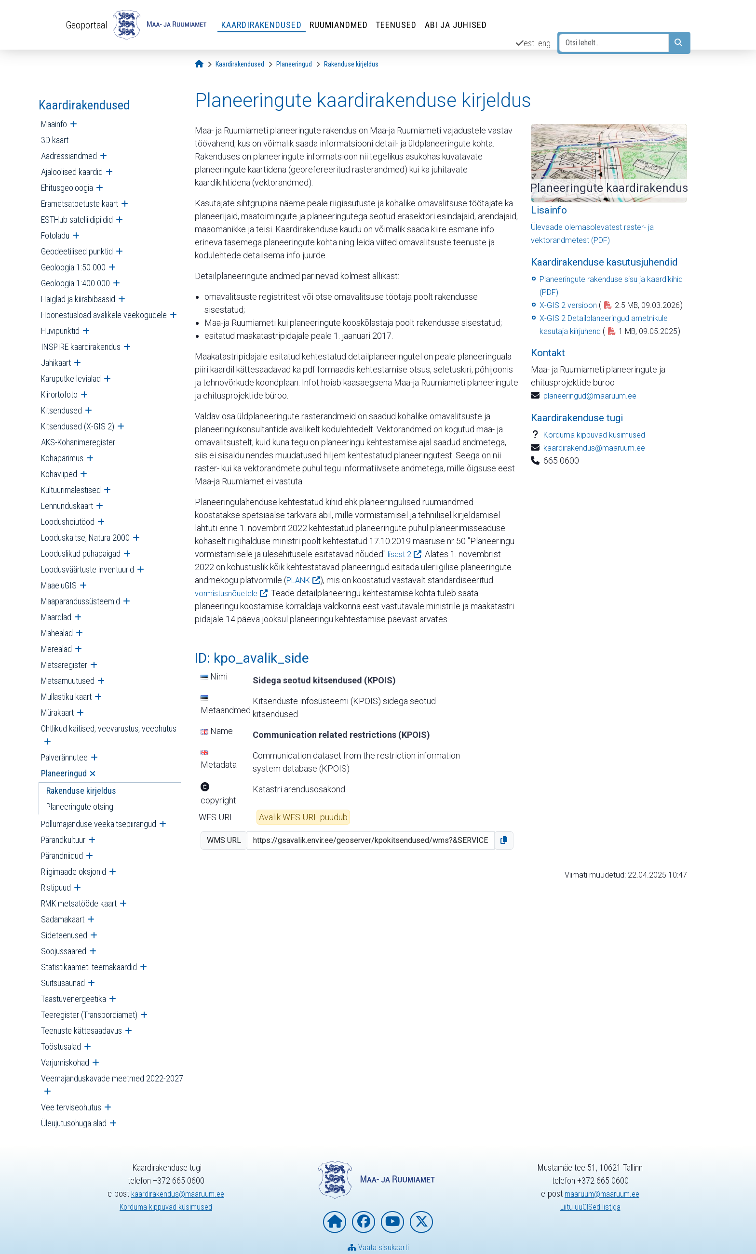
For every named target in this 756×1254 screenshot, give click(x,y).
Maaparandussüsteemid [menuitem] (80, 601)
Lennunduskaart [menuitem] (67, 506)
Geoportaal (89, 24)
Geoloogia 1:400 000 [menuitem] (75, 283)
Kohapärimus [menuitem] (62, 458)
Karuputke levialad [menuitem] (71, 379)
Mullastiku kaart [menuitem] (66, 697)
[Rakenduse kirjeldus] (351, 64)
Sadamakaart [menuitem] (62, 919)
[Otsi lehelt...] (614, 43)
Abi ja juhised (460, 25)
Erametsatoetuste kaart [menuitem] (79, 204)
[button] (503, 840)
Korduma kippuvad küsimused (599, 460)
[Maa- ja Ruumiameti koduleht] (334, 1222)
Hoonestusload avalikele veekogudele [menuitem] (104, 315)
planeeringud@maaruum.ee (594, 421)
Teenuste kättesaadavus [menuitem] (81, 1031)
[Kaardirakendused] (240, 64)
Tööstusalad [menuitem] (61, 1046)
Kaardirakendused (266, 25)
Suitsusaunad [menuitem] (63, 983)
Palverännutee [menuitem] (64, 757)
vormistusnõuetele (230, 593)
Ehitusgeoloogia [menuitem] (67, 188)
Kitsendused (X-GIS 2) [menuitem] (77, 426)
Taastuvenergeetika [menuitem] (73, 999)
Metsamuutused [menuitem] (67, 681)
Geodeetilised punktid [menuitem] (77, 251)
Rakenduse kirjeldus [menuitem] (81, 791)
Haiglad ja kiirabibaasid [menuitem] (78, 299)
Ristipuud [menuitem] (56, 887)
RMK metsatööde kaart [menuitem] (79, 903)
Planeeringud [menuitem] (64, 773)
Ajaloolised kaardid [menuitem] (72, 172)
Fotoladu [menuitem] (55, 235)
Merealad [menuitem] (56, 649)
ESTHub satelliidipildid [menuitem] (77, 219)
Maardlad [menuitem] (56, 617)
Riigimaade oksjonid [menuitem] (73, 872)
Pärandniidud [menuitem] (62, 856)
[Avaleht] (199, 64)
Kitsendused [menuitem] (61, 410)
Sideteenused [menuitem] (64, 935)
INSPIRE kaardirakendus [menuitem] (81, 347)
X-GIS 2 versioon (571, 305)
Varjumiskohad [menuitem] (65, 1062)
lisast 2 (401, 554)
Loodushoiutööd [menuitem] (67, 522)
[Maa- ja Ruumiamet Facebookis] (363, 1222)
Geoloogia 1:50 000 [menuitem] (73, 267)
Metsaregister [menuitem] (64, 665)
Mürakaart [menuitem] (57, 712)
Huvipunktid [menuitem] (60, 331)
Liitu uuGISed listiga (590, 1206)
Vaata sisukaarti (378, 1247)
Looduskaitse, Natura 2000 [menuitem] (85, 538)
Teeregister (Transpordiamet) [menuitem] (89, 1015)
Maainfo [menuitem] (54, 124)
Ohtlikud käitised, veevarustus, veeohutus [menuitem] (108, 728)
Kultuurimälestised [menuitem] (71, 490)
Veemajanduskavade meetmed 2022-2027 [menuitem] (112, 1078)
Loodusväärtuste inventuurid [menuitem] (87, 569)
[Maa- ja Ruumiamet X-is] (421, 1222)
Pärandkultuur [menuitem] (63, 840)
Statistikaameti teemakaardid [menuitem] (89, 967)
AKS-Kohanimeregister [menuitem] (78, 442)
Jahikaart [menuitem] (56, 363)
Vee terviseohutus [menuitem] (71, 1107)
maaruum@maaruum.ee (602, 1193)
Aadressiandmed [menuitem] (69, 156)
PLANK (300, 580)
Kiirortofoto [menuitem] (59, 394)
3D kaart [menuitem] (54, 140)
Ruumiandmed (343, 25)
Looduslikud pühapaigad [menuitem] (81, 553)
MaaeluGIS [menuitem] (59, 585)
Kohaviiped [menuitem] (59, 474)
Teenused (400, 25)
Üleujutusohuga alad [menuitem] (74, 1123)
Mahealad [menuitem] (57, 633)
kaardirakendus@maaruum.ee (598, 473)
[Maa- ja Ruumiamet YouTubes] (392, 1222)
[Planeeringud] (294, 64)
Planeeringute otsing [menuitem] (79, 806)
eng (544, 43)
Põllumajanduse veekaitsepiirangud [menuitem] (98, 824)
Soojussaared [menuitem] (63, 951)
